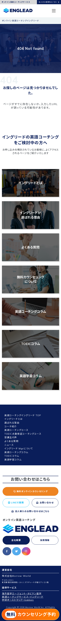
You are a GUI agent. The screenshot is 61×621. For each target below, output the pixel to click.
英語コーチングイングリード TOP (22, 415)
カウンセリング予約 (30, 614)
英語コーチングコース (16, 430)
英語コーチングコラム (30, 312)
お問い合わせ (45, 502)
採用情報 (45, 540)
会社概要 (16, 540)
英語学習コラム (31, 376)
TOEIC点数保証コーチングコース (22, 433)
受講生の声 (10, 437)
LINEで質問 (16, 502)
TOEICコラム (30, 344)
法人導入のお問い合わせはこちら (30, 511)
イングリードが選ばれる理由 (30, 215)
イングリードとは (30, 183)
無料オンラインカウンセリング (30, 491)
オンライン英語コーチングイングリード (20, 20)
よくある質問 (30, 247)
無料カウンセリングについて (30, 279)
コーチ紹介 (10, 426)
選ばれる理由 (12, 422)
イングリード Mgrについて (18, 448)
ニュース (9, 444)
